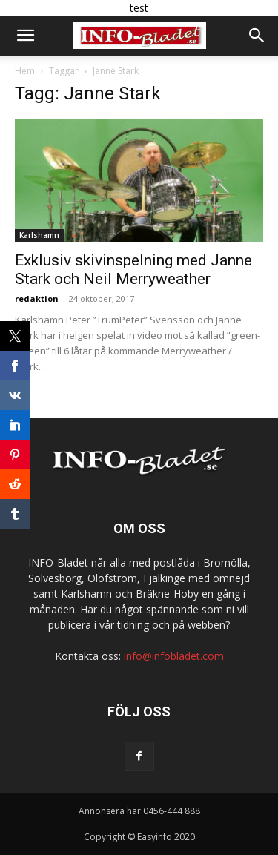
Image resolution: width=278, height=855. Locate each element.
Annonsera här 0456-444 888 (139, 811)
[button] (25, 36)
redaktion (37, 298)
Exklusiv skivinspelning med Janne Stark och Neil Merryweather (133, 269)
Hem (25, 71)
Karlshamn (39, 235)
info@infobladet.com (174, 656)
